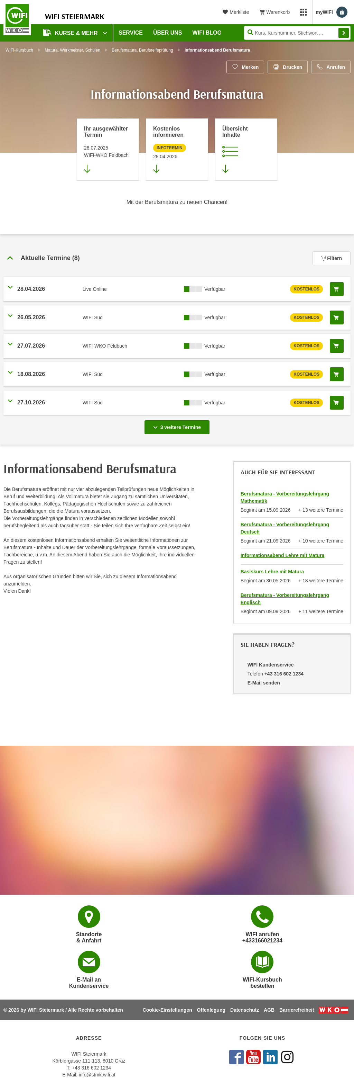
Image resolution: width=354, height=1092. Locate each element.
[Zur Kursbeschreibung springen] (246, 149)
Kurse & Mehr (71, 32)
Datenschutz (244, 1010)
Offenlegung (211, 1010)
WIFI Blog (207, 33)
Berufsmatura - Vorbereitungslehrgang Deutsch (285, 528)
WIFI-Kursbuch (19, 50)
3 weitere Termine (178, 425)
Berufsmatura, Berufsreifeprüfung (142, 50)
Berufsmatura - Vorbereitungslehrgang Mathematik (285, 497)
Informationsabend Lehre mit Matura (283, 555)
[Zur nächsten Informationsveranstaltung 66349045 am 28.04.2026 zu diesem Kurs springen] (177, 149)
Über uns (167, 33)
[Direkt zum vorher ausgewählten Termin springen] (108, 149)
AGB (269, 1010)
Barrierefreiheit (296, 1010)
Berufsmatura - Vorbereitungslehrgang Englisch (285, 598)
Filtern (331, 258)
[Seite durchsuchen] (297, 33)
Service (131, 33)
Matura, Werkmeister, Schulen (72, 50)
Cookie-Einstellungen (167, 1010)
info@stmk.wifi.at (97, 1074)
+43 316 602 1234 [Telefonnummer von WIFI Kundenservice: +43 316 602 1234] (284, 674)
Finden (343, 33)
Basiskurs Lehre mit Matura (272, 571)
